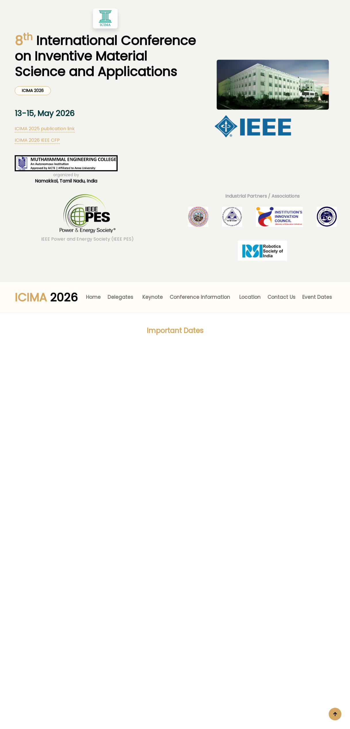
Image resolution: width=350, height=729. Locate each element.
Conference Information (200, 297)
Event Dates (317, 297)
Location (250, 297)
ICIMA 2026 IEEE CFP (37, 120)
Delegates (120, 297)
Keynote (152, 297)
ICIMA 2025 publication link (45, 108)
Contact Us (281, 297)
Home (93, 297)
